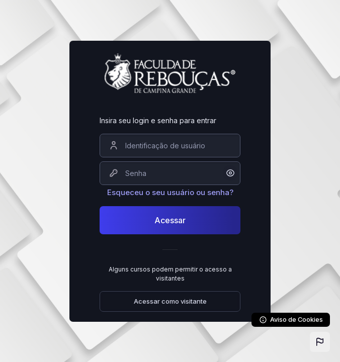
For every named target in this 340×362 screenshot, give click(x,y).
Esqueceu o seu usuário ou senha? (170, 192)
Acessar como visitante (170, 301)
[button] (320, 342)
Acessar (170, 220)
